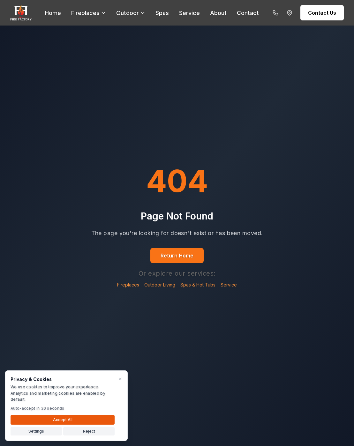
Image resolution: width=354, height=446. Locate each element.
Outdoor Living (159, 284)
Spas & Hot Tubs (197, 284)
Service (229, 284)
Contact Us (322, 13)
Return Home (177, 255)
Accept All (62, 419)
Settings (36, 431)
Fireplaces (128, 284)
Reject (89, 431)
